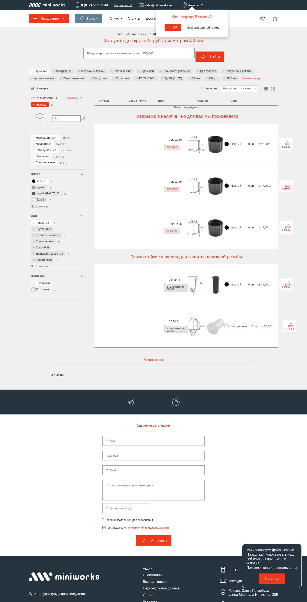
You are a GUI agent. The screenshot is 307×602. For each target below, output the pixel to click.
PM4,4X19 (104, 150)
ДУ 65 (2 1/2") (146, 74)
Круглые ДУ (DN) (46, 134)
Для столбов (208, 67)
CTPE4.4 (103, 209)
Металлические (74, 74)
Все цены (262, 131)
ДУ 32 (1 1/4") (173, 74)
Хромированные (44, 74)
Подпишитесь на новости (51, 564)
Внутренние (64, 67)
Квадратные (43, 140)
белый (38, 196)
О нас (114, 18)
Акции (147, 528)
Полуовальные (45, 159)
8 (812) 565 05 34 (91, 5)
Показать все (39, 202)
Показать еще (251, 74)
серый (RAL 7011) (45, 190)
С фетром (122, 74)
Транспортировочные (176, 67)
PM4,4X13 (104, 127)
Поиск (88, 18)
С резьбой (147, 67)
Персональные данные (161, 548)
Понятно (272, 578)
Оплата (134, 18)
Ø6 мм (213, 74)
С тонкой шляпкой (92, 67)
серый (38, 184)
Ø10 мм (232, 74)
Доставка (153, 18)
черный (39, 177)
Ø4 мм (195, 74)
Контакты (150, 568)
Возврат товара (155, 542)
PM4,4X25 (104, 173)
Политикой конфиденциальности (147, 487)
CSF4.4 (102, 232)
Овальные (42, 152)
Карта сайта (152, 575)
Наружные (40, 67)
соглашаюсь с (138, 487)
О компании (152, 535)
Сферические (122, 67)
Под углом (100, 74)
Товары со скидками (238, 67)
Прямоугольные (46, 146)
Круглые (41, 101)
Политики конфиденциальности (271, 567)
